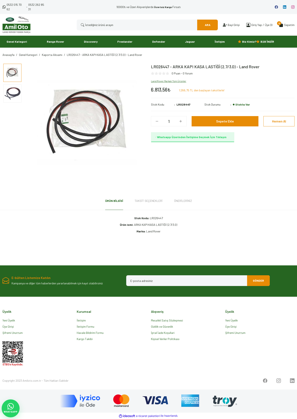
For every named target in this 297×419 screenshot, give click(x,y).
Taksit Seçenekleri (149, 200)
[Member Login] (248, 25)
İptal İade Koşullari (162, 332)
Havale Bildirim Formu (90, 332)
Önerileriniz (183, 200)
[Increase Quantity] (181, 121)
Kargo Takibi (85, 339)
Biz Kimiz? (249, 41)
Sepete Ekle (225, 121)
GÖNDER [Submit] (258, 280)
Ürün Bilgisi (114, 200)
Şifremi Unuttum (12, 332)
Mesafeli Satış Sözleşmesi (167, 320)
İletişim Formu (85, 326)
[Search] (147, 25)
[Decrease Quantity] (157, 121)
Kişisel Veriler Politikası (165, 339)
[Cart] (287, 25)
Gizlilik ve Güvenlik (162, 326)
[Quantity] (169, 121)
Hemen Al (279, 121)
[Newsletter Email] (198, 280)
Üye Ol (268, 25)
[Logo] (16, 24)
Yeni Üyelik (8, 320)
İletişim (81, 320)
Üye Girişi (8, 326)
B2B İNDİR (267, 41)
